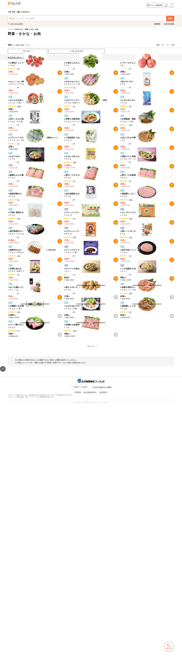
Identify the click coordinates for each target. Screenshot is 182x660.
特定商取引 (103, 647)
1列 (163, 45)
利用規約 (78, 647)
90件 (27, 45)
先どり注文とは (38, 57)
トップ (10, 29)
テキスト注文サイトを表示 (102, 642)
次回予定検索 (169, 24)
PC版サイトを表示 (80, 642)
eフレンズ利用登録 (154, 5)
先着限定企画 (18, 29)
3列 (172, 45)
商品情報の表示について (18, 57)
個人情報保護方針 (90, 647)
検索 (170, 18)
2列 (168, 45)
